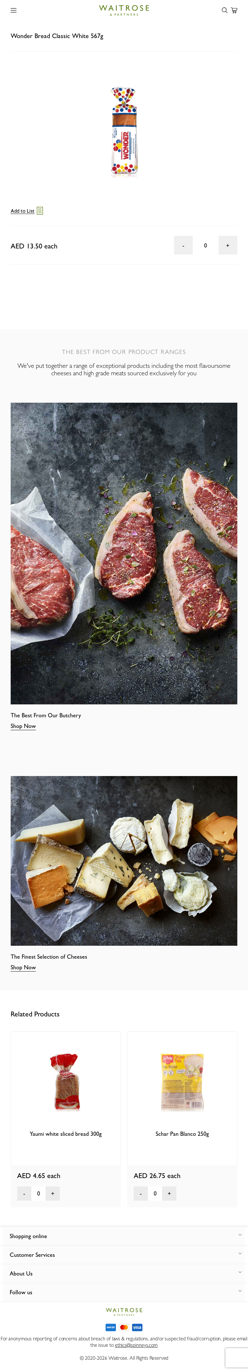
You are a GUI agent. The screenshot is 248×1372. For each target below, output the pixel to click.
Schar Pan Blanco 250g (182, 1133)
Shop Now (23, 725)
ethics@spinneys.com (136, 1345)
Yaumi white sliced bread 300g (66, 1133)
